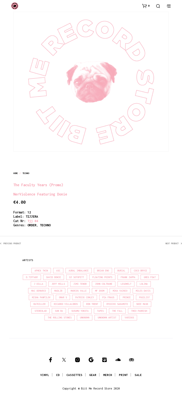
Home (15, 173)
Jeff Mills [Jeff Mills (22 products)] (58, 284)
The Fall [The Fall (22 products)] (117, 311)
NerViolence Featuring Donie (40, 194)
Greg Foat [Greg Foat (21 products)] (150, 277)
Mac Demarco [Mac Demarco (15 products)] (38, 290)
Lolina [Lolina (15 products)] (144, 284)
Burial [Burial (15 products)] (121, 270)
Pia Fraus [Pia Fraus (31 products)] (108, 297)
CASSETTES (74, 375)
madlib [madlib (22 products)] (58, 290)
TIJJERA (32, 216)
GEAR (92, 375)
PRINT (123, 375)
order (31, 225)
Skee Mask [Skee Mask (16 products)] (142, 304)
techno (25, 173)
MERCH (107, 375)
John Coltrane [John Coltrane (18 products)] (103, 284)
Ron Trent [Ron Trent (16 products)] (92, 304)
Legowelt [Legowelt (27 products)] (126, 284)
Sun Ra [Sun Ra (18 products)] (59, 311)
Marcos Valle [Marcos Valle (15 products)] (79, 290)
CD (58, 375)
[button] (146, 6)
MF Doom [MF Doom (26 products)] (99, 290)
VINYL (44, 375)
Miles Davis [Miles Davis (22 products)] (143, 290)
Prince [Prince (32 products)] (127, 297)
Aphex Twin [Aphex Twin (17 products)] (41, 270)
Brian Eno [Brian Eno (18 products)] (103, 270)
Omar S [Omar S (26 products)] (63, 297)
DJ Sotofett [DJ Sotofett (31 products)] (76, 277)
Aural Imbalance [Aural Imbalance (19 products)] (79, 270)
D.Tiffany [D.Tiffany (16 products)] (32, 277)
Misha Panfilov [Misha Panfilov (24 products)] (41, 297)
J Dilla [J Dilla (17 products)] (38, 284)
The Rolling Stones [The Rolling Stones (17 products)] (60, 317)
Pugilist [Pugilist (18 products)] (144, 297)
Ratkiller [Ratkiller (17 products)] (39, 304)
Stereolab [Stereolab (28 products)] (40, 311)
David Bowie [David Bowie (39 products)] (53, 277)
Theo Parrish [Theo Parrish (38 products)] (139, 311)
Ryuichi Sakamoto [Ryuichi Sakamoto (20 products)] (117, 304)
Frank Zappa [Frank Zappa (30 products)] (128, 277)
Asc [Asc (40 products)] (58, 270)
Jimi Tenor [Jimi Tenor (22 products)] (80, 284)
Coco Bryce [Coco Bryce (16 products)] (140, 270)
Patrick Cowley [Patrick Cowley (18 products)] (84, 297)
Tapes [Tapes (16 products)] (100, 311)
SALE (138, 375)
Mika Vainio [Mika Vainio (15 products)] (120, 290)
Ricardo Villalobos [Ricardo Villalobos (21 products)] (66, 304)
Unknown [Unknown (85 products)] (84, 317)
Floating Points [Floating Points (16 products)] (102, 277)
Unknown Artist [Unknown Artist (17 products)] (107, 317)
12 (29, 212)
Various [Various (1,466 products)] (129, 317)
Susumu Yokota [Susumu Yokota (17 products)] (80, 311)
